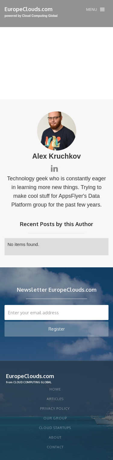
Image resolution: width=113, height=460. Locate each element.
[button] (95, 9)
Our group (55, 418)
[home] (31, 12)
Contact (55, 447)
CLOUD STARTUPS (55, 428)
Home (55, 389)
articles (55, 399)
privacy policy (55, 408)
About (55, 437)
